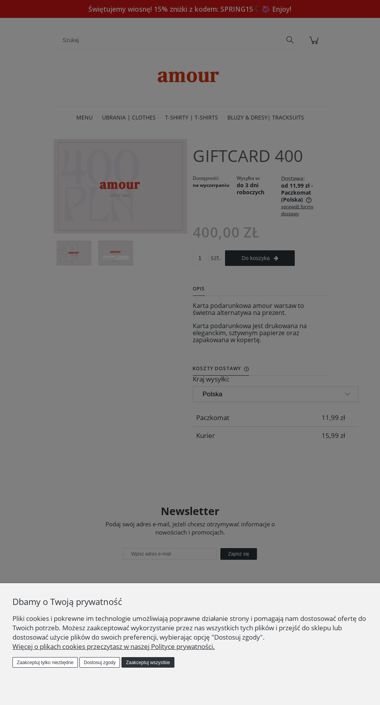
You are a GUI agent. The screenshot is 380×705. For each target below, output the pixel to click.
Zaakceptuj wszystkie (148, 662)
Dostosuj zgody (100, 662)
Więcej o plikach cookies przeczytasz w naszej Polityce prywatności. (113, 646)
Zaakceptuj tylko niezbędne (45, 662)
